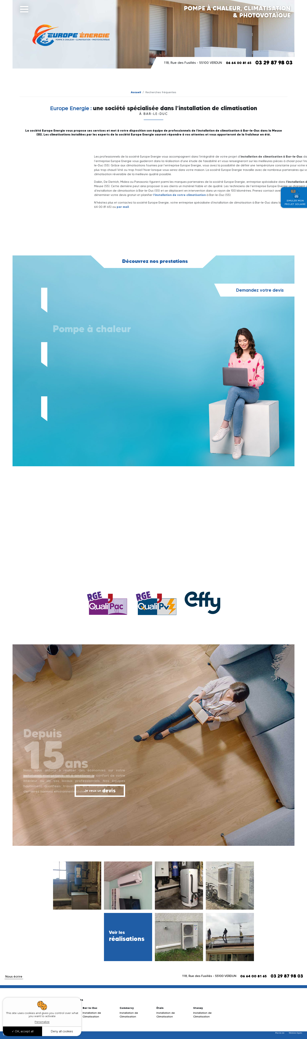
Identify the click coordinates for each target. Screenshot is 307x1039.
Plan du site (279, 1033)
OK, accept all (22, 1031)
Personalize (42, 1021)
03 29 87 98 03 (274, 63)
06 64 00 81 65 (238, 63)
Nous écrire (13, 976)
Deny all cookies (62, 1031)
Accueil (136, 92)
